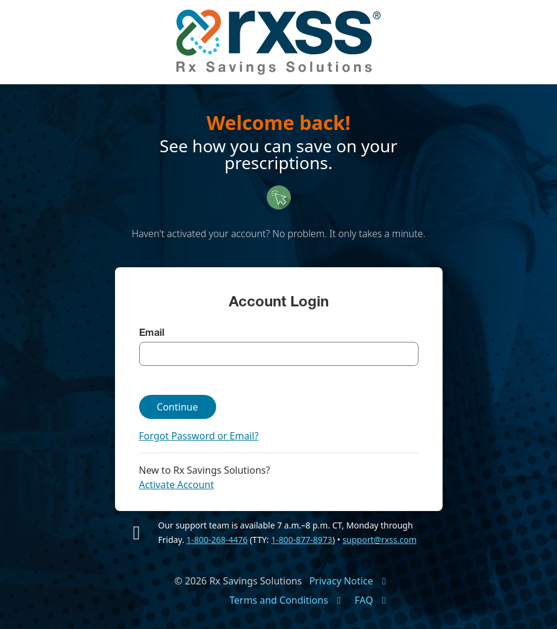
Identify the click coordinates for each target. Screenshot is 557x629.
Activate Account (176, 484)
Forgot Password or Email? (199, 435)
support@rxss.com (380, 539)
